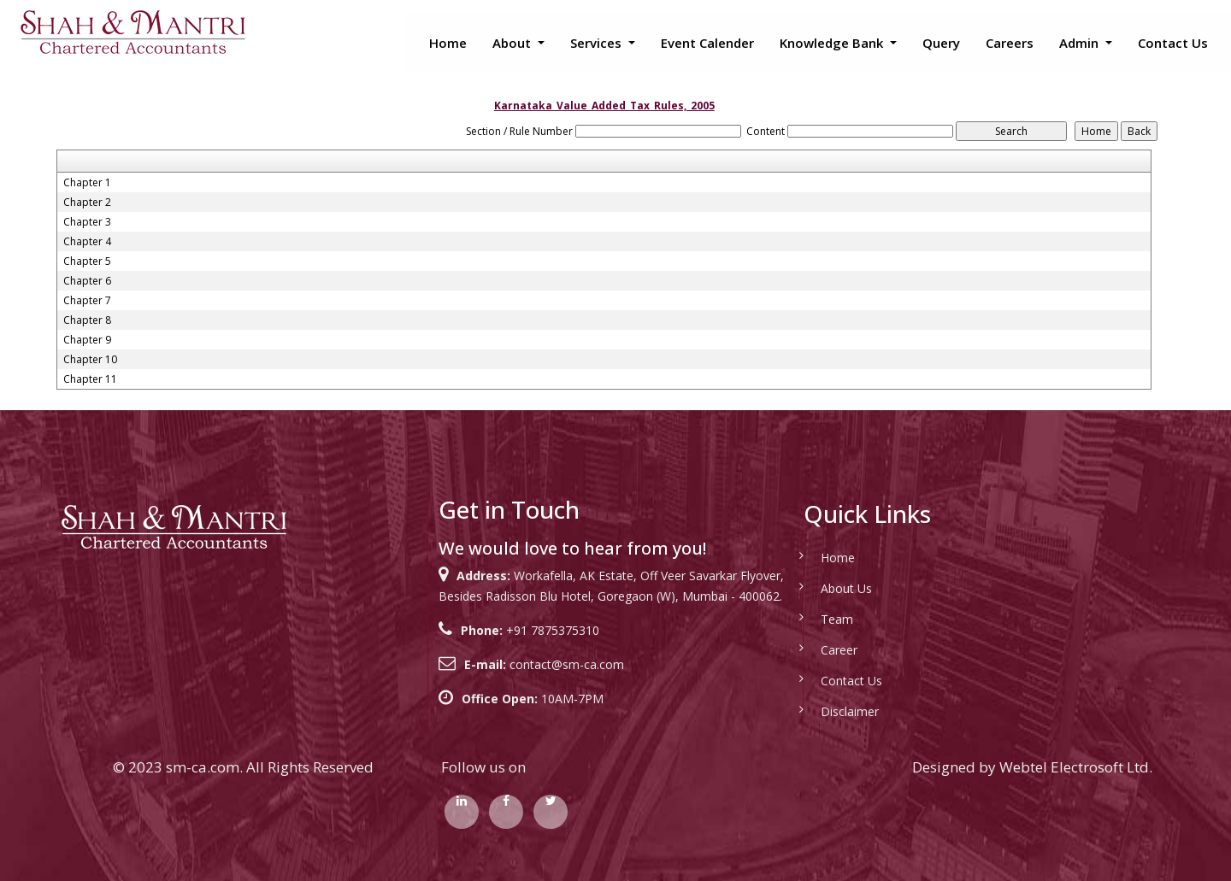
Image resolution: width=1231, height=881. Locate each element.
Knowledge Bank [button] (833, 42)
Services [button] (597, 42)
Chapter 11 (90, 379)
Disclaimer (850, 711)
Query (941, 42)
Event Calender (707, 42)
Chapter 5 (87, 261)
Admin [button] (1080, 42)
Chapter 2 (87, 202)
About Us (846, 588)
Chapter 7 (87, 301)
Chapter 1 (87, 183)
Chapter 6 (87, 281)
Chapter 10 (90, 360)
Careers (1010, 42)
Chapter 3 (87, 222)
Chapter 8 (87, 320)
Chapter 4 (87, 242)
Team (837, 619)
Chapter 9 (87, 340)
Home (448, 42)
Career (839, 650)
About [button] (513, 42)
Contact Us (1173, 42)
